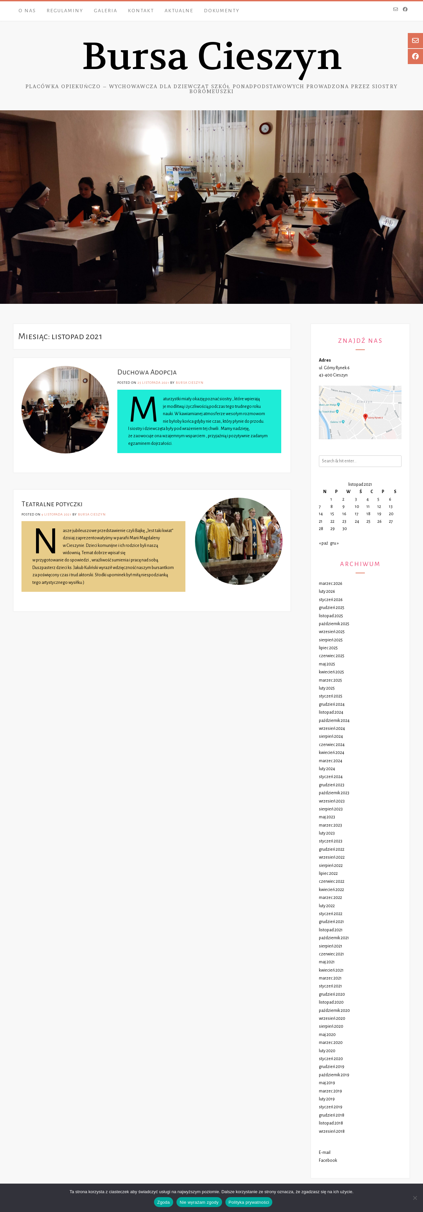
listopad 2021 (331, 930)
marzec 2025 (330, 680)
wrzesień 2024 (332, 728)
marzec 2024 (330, 761)
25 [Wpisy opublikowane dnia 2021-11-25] (368, 521)
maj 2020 (327, 1034)
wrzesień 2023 (332, 801)
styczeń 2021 (330, 986)
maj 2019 (327, 1083)
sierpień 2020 (331, 1026)
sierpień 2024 (331, 736)
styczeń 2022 (330, 913)
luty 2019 (327, 1099)
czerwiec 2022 (331, 881)
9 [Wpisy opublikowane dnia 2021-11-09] (343, 506)
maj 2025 (327, 664)
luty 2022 (327, 906)
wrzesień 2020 (332, 1018)
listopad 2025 (331, 616)
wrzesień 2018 (332, 1131)
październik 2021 (334, 938)
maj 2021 (327, 962)
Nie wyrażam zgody (199, 1202)
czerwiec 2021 (331, 954)
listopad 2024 (331, 712)
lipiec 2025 (328, 648)
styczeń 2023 (330, 841)
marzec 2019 (330, 1091)
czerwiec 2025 (331, 656)
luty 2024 (327, 768)
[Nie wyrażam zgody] (414, 1197)
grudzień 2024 (332, 704)
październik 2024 (334, 720)
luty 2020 (327, 1051)
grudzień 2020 (332, 994)
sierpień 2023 (331, 809)
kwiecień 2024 (331, 752)
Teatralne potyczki (52, 504)
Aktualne (179, 10)
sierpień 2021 (330, 946)
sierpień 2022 (331, 865)
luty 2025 (327, 688)
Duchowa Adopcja (147, 372)
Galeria (105, 10)
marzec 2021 (330, 978)
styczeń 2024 (331, 776)
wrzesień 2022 (332, 857)
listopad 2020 (331, 1002)
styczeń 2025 (330, 696)
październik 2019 (334, 1075)
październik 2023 (334, 793)
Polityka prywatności (249, 1202)
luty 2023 (327, 833)
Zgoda (163, 1202)
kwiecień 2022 (331, 889)
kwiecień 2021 (331, 970)
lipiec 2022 (328, 873)
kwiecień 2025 (331, 672)
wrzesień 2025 (332, 631)
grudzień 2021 (331, 921)
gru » (334, 543)
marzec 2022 (330, 897)
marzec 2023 (330, 825)
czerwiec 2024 (332, 744)
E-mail (324, 1152)
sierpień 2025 (331, 640)
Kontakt (141, 10)
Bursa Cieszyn (212, 57)
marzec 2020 (331, 1042)
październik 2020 (334, 1010)
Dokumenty (222, 10)
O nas (27, 10)
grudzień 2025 (331, 607)
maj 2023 (327, 817)
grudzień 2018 (331, 1115)
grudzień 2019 (331, 1066)
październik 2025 (334, 624)
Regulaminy (65, 10)
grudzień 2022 (331, 849)
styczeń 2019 (330, 1107)
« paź (323, 543)
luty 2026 (327, 591)
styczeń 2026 (331, 599)
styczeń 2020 (331, 1058)
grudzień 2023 (331, 785)
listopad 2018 (331, 1123)
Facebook (328, 1160)
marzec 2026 (330, 583)
